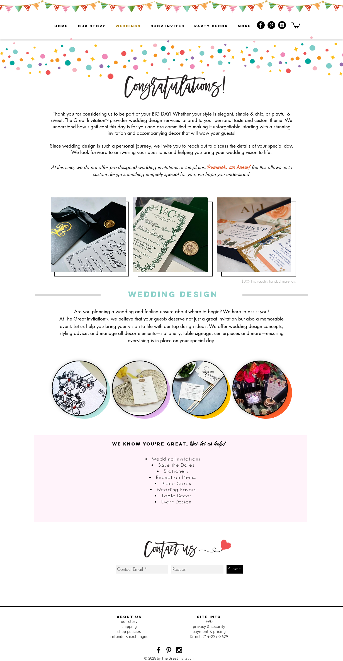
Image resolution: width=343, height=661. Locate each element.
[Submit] (235, 569)
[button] (295, 24)
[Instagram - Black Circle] (282, 25)
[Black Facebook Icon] (158, 650)
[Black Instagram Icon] (179, 650)
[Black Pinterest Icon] (169, 650)
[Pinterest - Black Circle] (271, 25)
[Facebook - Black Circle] (261, 25)
